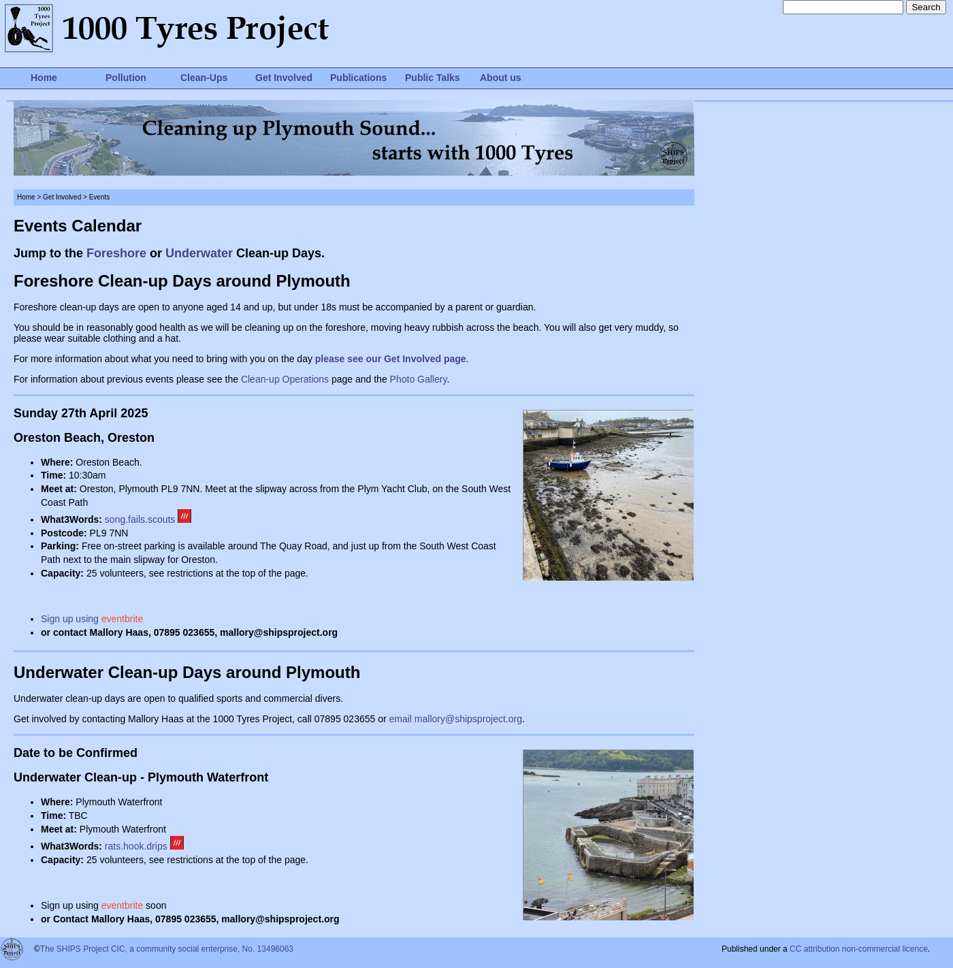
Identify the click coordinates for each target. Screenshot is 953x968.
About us (500, 77)
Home (44, 77)
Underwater (199, 253)
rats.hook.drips (144, 846)
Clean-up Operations (285, 379)
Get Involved (283, 77)
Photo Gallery (418, 379)
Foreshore (116, 253)
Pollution (126, 77)
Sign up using (92, 618)
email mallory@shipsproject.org (456, 718)
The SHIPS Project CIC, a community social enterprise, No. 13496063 (166, 949)
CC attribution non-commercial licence (859, 949)
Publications (358, 77)
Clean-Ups (203, 77)
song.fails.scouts (140, 519)
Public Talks (432, 77)
